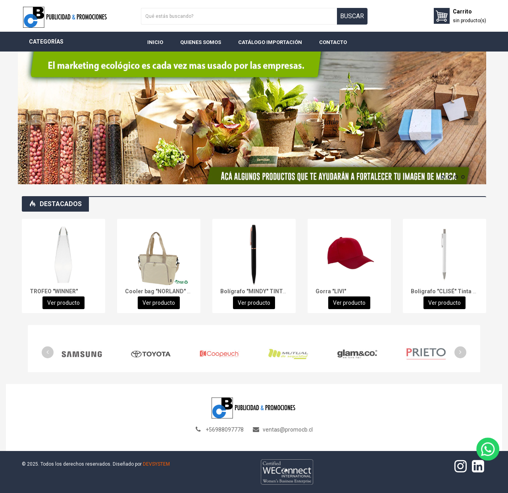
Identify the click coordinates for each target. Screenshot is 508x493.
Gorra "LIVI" (331, 291)
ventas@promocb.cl (288, 429)
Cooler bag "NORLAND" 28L (160, 291)
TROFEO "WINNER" (54, 291)
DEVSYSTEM (156, 464)
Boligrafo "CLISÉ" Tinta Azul (447, 291)
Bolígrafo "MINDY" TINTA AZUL (261, 291)
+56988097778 (225, 429)
